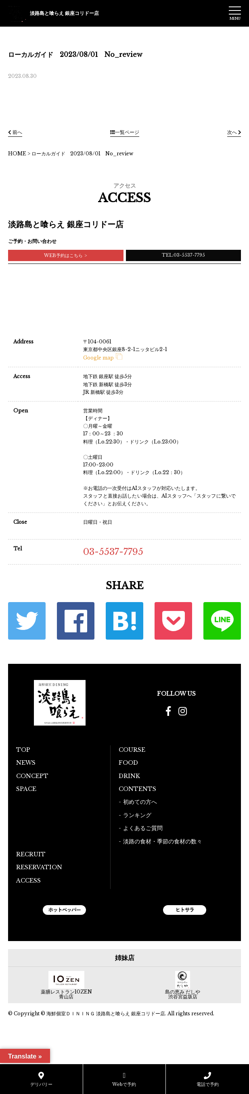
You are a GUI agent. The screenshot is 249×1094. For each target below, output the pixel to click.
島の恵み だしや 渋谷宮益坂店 (182, 994)
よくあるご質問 (143, 828)
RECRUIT (31, 854)
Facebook (75, 621)
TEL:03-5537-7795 (183, 255)
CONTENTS (137, 789)
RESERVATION (39, 867)
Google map (102, 358)
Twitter (27, 621)
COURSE (132, 749)
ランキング (137, 815)
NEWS (26, 762)
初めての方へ (140, 801)
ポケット (173, 621)
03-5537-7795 (113, 551)
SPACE (26, 789)
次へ (234, 132)
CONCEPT (32, 776)
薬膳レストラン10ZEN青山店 (66, 994)
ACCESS (28, 880)
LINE (222, 621)
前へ (15, 132)
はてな (124, 621)
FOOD (128, 762)
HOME (17, 154)
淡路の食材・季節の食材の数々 (162, 841)
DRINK (129, 776)
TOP (23, 749)
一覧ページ (124, 132)
